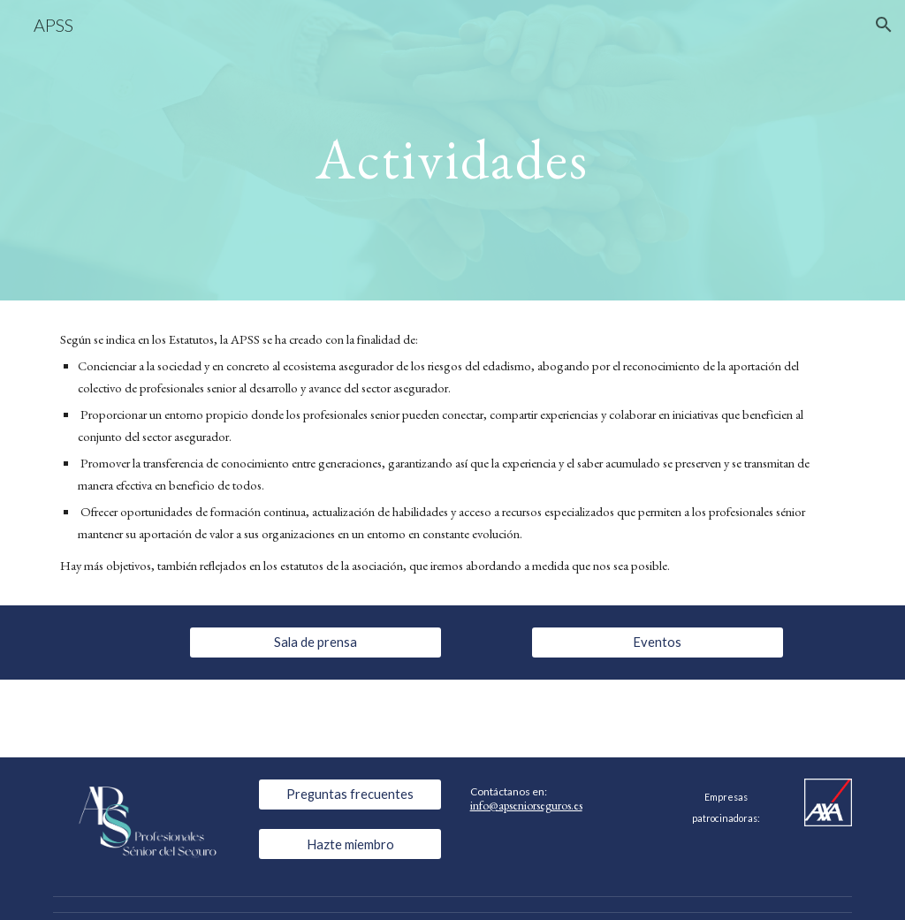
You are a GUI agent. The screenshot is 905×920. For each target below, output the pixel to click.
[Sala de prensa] (315, 641)
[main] (452, 149)
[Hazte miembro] (350, 844)
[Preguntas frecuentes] (350, 793)
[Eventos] (657, 641)
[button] (884, 25)
